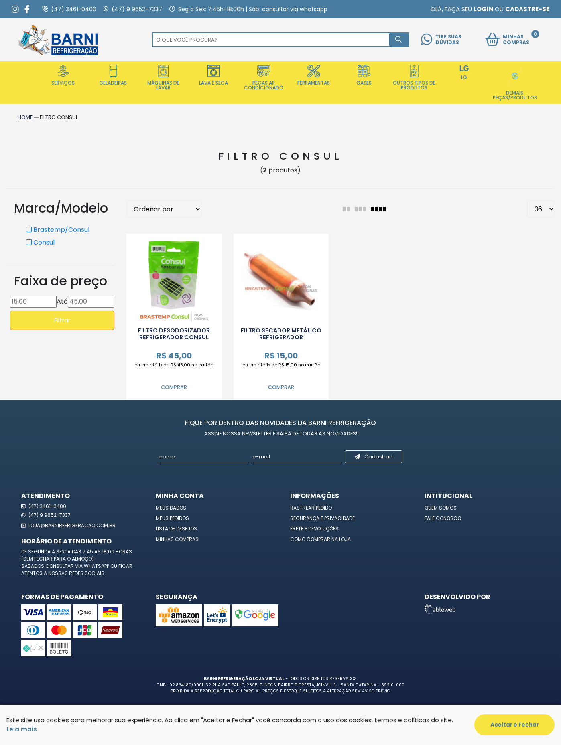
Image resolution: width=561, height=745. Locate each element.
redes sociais (86, 573)
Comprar (174, 387)
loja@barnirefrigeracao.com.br (68, 525)
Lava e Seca (213, 75)
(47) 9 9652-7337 (46, 515)
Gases (364, 75)
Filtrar (62, 320)
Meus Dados (171, 507)
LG (464, 73)
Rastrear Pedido (311, 507)
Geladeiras (113, 75)
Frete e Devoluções (314, 528)
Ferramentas (313, 75)
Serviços (63, 75)
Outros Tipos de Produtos (414, 78)
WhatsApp (97, 566)
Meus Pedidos (172, 518)
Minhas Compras (177, 539)
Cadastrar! (373, 456)
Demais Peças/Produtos (515, 83)
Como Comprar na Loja (320, 539)
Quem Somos (441, 507)
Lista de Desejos (176, 528)
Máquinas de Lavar (163, 78)
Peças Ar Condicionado (263, 78)
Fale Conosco (443, 518)
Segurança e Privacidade (322, 518)
